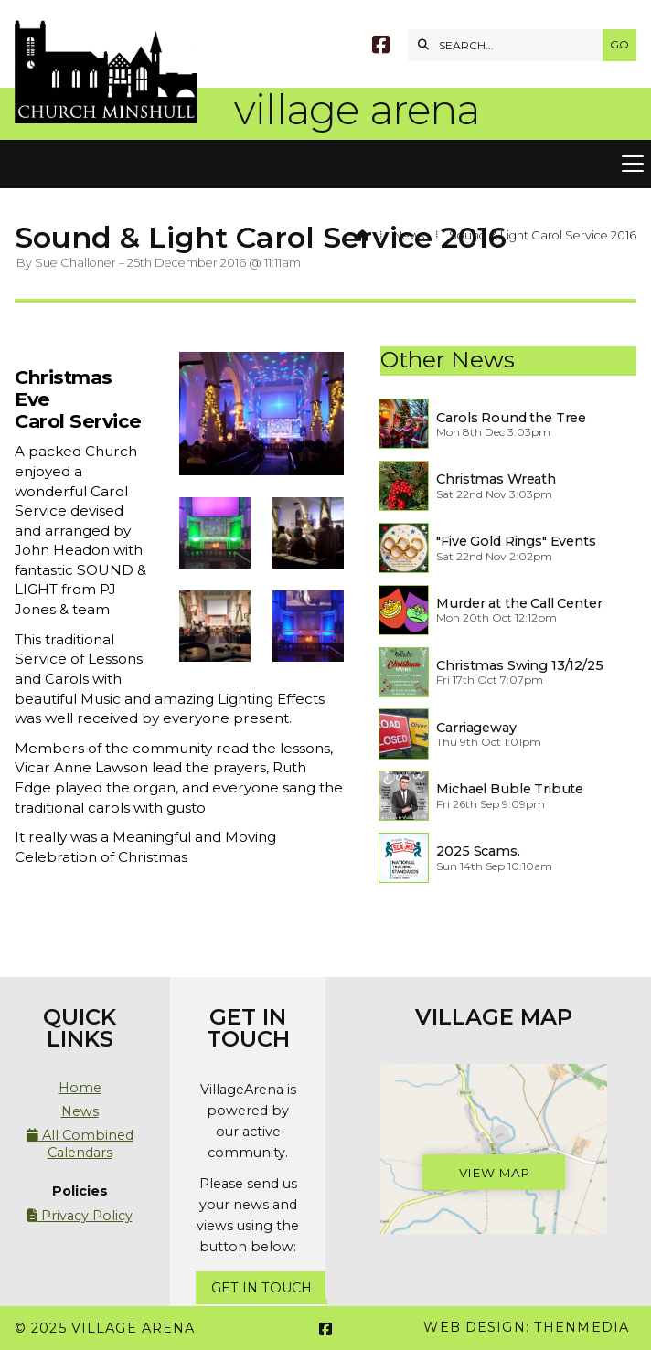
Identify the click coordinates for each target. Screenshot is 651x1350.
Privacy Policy (80, 1215)
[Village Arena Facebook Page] (381, 47)
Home (80, 1087)
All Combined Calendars (80, 1143)
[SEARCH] (510, 45)
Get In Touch (261, 1288)
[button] (325, 164)
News (408, 235)
